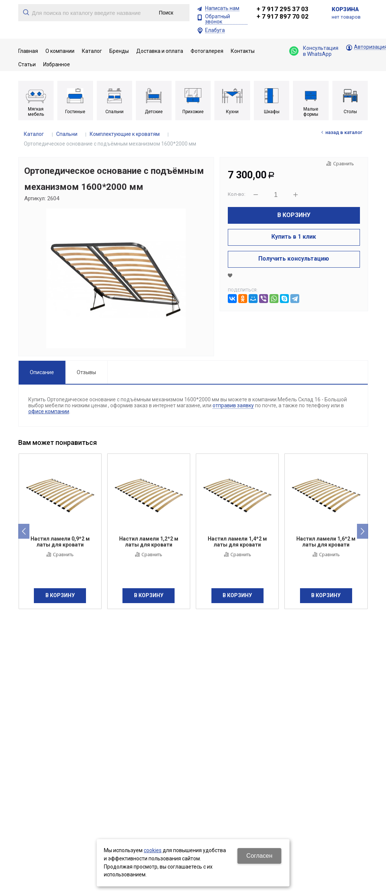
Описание (42, 372)
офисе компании (48, 411)
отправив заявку (233, 405)
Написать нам (222, 8)
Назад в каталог (344, 132)
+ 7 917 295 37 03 (282, 9)
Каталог (34, 134)
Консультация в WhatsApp (313, 51)
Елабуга (215, 30)
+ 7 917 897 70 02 (282, 16)
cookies (153, 850)
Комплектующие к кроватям (125, 134)
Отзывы (86, 372)
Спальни (66, 134)
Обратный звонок (217, 19)
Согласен (259, 856)
